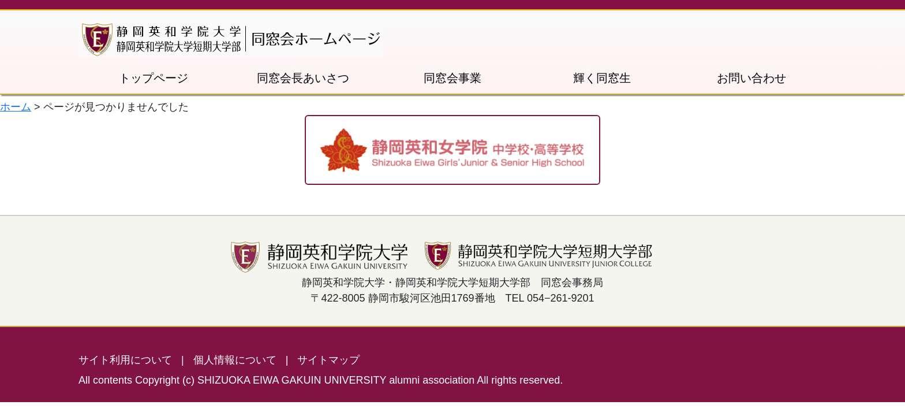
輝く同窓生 (602, 78)
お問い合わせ (751, 78)
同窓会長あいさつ (303, 78)
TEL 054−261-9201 (550, 298)
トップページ (153, 78)
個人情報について (234, 360)
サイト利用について (125, 360)
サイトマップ (328, 360)
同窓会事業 (452, 78)
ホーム (15, 107)
